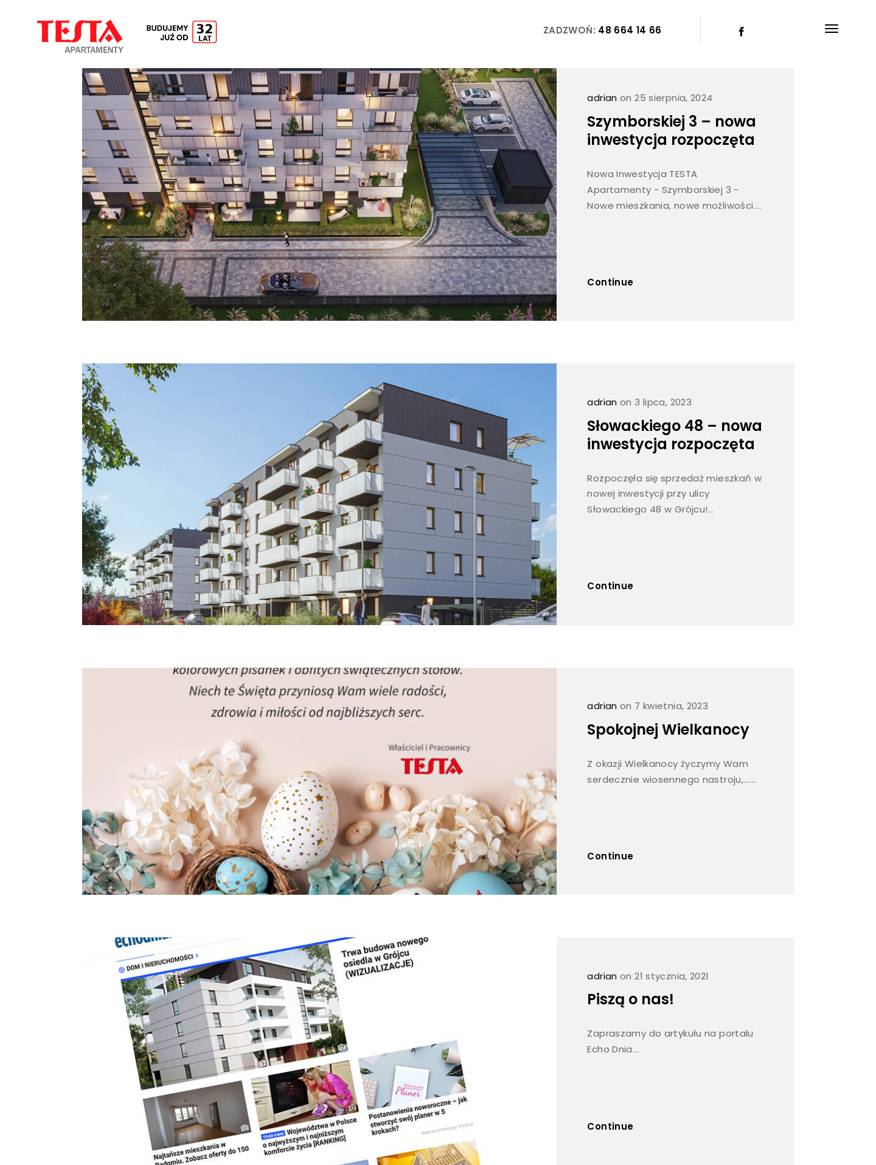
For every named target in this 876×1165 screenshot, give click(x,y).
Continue (610, 282)
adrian (602, 97)
